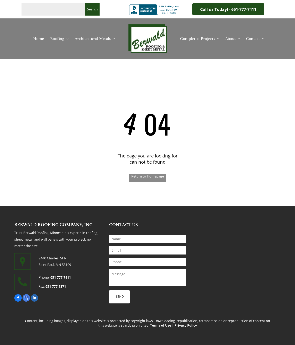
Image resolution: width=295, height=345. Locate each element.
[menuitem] (38, 39)
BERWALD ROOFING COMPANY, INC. (53, 225)
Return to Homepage (147, 176)
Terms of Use (160, 325)
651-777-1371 (55, 286)
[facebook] (18, 298)
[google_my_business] (26, 298)
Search (92, 9)
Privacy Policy (186, 325)
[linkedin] (34, 298)
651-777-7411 (60, 277)
